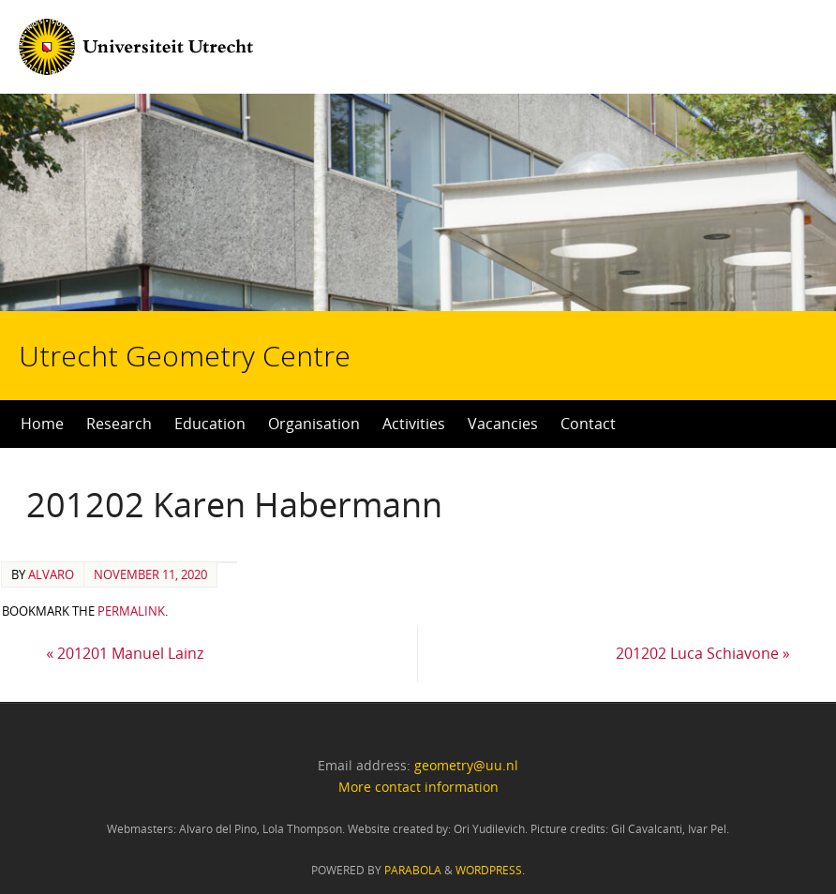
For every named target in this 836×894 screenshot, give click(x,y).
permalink (131, 611)
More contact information (418, 787)
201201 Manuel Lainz (124, 653)
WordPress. (490, 870)
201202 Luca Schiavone (703, 653)
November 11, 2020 (150, 574)
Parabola (412, 870)
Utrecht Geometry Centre (235, 296)
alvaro (51, 574)
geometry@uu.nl (466, 765)
